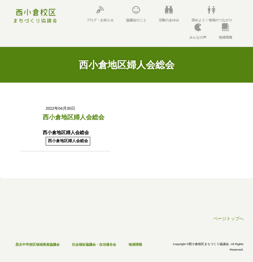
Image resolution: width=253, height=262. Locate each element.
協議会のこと (136, 14)
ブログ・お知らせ (100, 14)
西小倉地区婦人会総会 (73, 117)
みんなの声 (197, 31)
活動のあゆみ (169, 14)
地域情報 (225, 31)
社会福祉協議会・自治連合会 (94, 244)
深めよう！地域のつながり (212, 14)
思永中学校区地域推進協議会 (37, 244)
